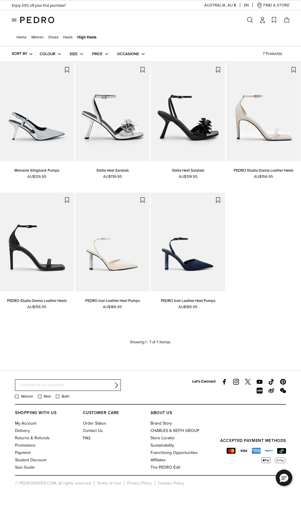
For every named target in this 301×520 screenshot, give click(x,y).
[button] (215, 5)
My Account (25, 423)
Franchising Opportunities (174, 452)
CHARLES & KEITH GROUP (174, 430)
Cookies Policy (171, 483)
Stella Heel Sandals (112, 170)
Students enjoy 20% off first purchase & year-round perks (61, 6)
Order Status (94, 423)
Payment (23, 452)
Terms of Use (109, 483)
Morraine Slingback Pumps (36, 170)
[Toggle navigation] (14, 19)
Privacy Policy (139, 483)
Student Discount (30, 459)
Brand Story (161, 423)
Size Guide (25, 467)
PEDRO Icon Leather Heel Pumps (112, 300)
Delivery (22, 430)
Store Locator (162, 437)
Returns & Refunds (32, 437)
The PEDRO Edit (165, 467)
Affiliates (158, 459)
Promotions (25, 445)
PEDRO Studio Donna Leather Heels (263, 170)
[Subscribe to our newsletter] (68, 385)
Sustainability (162, 445)
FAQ (87, 437)
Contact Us (93, 430)
